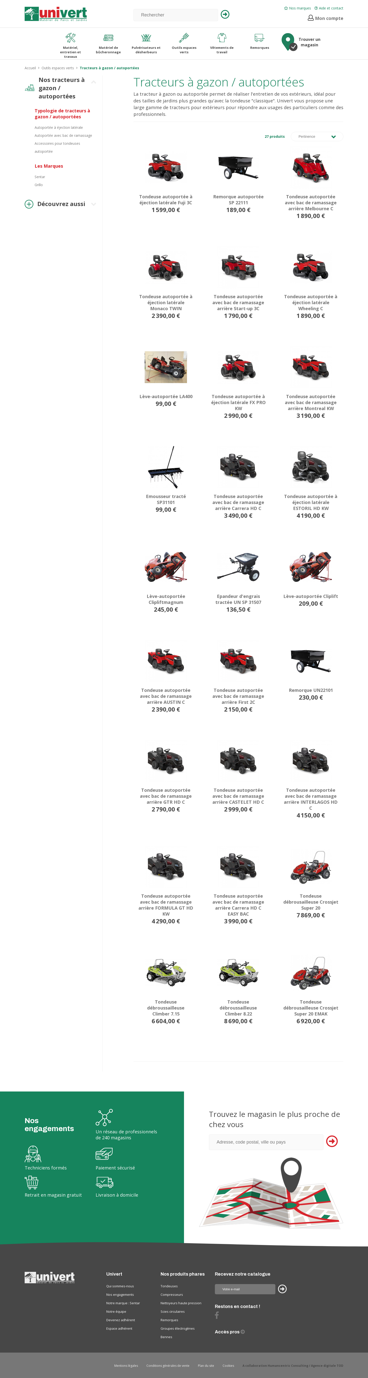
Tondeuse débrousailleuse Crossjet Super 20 (310, 902)
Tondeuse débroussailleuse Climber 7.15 (165, 1008)
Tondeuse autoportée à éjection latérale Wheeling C (310, 302)
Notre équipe (116, 1311)
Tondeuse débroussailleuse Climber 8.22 (238, 1008)
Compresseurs (172, 1294)
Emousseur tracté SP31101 (166, 499)
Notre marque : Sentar (123, 1303)
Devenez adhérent (120, 1320)
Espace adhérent (119, 1328)
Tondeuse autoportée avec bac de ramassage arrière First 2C (238, 696)
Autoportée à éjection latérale (59, 127)
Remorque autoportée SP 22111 (238, 200)
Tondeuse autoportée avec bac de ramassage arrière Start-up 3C (238, 302)
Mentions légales (126, 1366)
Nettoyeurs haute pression (181, 1303)
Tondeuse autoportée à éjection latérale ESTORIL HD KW (310, 502)
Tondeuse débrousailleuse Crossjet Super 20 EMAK (310, 1008)
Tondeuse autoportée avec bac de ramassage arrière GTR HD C (166, 796)
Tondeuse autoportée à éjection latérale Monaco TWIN (165, 302)
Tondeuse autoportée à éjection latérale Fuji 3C (165, 200)
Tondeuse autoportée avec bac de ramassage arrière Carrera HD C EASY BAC (238, 905)
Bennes (166, 1337)
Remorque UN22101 (311, 690)
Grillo (39, 184)
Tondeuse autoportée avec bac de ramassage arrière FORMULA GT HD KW (165, 905)
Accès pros (228, 1331)
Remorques (169, 1320)
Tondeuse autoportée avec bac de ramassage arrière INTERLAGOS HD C (311, 799)
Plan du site (206, 1366)
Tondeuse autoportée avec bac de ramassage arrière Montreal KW (311, 402)
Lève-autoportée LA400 (165, 396)
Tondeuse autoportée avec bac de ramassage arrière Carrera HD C (238, 502)
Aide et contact (328, 8)
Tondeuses (169, 1286)
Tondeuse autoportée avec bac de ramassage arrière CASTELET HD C (238, 796)
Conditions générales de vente (167, 1366)
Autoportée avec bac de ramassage (63, 135)
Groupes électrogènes (178, 1328)
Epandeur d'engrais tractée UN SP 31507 (238, 599)
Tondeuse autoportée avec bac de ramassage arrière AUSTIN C (166, 696)
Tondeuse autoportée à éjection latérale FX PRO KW (238, 402)
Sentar (40, 176)
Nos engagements (120, 1294)
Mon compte (325, 18)
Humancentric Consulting (288, 1366)
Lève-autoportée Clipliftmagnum (166, 599)
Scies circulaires (173, 1311)
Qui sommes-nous (120, 1286)
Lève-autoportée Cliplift (310, 596)
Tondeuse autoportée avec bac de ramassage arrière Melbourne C (311, 203)
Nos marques (297, 8)
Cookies (228, 1366)
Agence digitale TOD (327, 1366)
